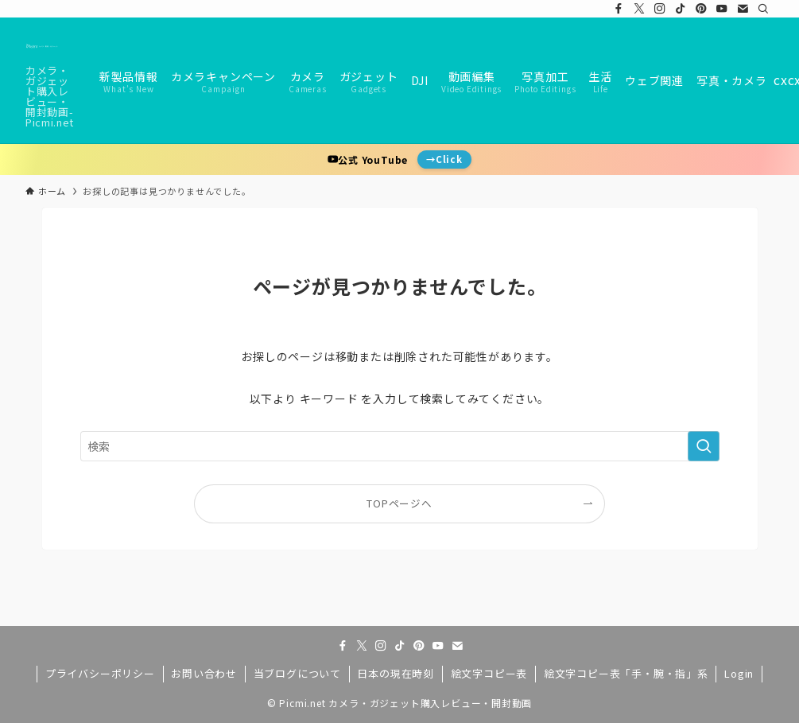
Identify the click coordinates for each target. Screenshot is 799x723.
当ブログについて (297, 673)
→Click (444, 159)
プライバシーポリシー (100, 673)
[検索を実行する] (703, 446)
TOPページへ (399, 503)
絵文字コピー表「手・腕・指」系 (626, 673)
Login (739, 673)
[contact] (742, 8)
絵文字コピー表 (489, 673)
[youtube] (722, 8)
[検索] (763, 8)
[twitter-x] (639, 8)
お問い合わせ (204, 673)
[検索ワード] (399, 446)
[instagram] (660, 8)
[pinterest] (701, 8)
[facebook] (618, 8)
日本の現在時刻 (395, 673)
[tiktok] (680, 8)
